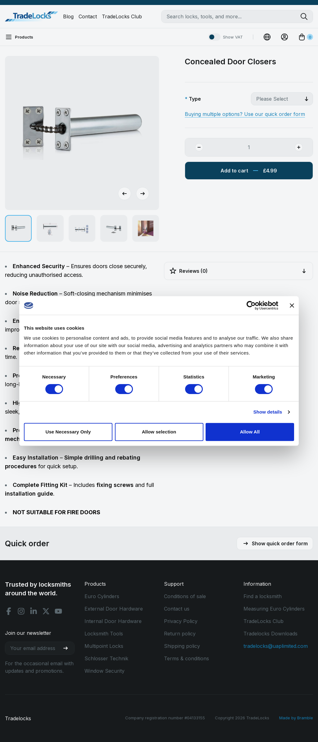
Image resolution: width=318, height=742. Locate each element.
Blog (68, 16)
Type (195, 99)
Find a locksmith (262, 596)
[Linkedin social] (33, 611)
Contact (88, 16)
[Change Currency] (267, 37)
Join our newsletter (28, 633)
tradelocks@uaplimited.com (275, 646)
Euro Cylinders (101, 596)
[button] (18, 228)
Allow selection (159, 431)
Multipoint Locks (103, 646)
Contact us (176, 609)
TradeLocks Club (122, 16)
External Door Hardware (113, 609)
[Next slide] (142, 193)
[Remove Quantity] (194, 147)
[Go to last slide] (124, 193)
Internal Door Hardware (113, 621)
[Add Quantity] (304, 147)
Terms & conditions (186, 658)
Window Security (104, 671)
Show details (267, 412)
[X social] (46, 611)
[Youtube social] (58, 611)
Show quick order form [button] (275, 543)
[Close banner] (292, 305)
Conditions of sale (185, 596)
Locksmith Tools (103, 633)
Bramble (305, 717)
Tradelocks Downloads (270, 633)
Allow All (250, 431)
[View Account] (284, 37)
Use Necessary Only (68, 431)
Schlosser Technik (106, 658)
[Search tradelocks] (306, 16)
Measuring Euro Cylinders (274, 609)
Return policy (180, 633)
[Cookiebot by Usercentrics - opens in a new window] (251, 305)
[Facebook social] (8, 611)
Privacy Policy (181, 621)
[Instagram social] (21, 611)
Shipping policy (182, 646)
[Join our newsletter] (68, 648)
